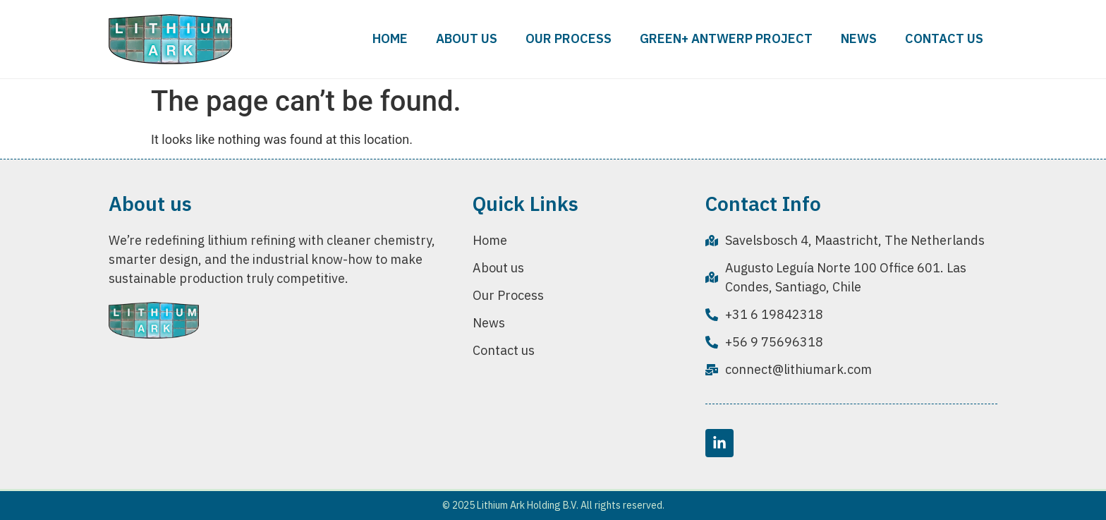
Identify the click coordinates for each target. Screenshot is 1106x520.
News (859, 38)
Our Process (568, 38)
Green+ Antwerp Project (726, 38)
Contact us (944, 38)
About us (466, 38)
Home (390, 38)
